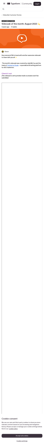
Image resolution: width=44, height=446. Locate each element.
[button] (4, 4)
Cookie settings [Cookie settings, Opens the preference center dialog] (22, 441)
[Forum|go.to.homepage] (18, 3)
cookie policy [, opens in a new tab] (13, 429)
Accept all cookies (22, 436)
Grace (7, 51)
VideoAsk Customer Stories (12, 15)
